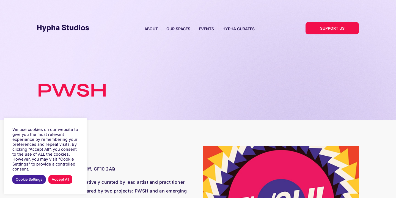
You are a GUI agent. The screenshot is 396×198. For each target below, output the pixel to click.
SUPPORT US (332, 28)
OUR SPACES (178, 28)
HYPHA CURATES (238, 28)
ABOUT (151, 28)
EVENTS (206, 28)
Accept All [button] (60, 179)
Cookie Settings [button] (29, 179)
